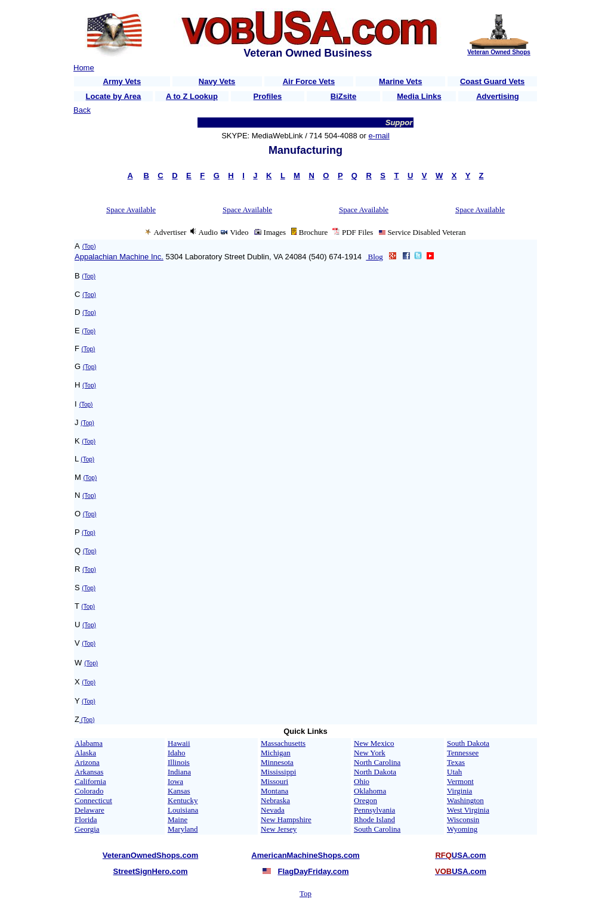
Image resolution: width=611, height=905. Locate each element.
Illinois (179, 762)
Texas (456, 762)
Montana (274, 790)
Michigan (276, 752)
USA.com (460, 855)
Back (82, 110)
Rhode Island (374, 819)
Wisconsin (463, 819)
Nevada (273, 809)
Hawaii (179, 743)
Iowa (175, 781)
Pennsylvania (374, 809)
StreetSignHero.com (150, 871)
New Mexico (374, 743)
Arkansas (89, 771)
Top (305, 893)
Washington (465, 800)
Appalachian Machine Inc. (119, 256)
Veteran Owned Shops (498, 52)
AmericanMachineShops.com (305, 855)
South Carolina (377, 829)
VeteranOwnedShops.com (150, 855)
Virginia (459, 790)
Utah (454, 771)
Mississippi (278, 771)
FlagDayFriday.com (313, 871)
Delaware (89, 809)
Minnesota (277, 762)
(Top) (89, 246)
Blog (374, 256)
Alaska (85, 752)
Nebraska (275, 800)
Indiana (179, 771)
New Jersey (279, 829)
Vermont (460, 781)
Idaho (177, 752)
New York (369, 752)
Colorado (89, 790)
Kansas (179, 790)
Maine (177, 819)
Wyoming (462, 829)
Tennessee (463, 752)
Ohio (361, 781)
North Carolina (377, 762)
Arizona (87, 762)
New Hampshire (286, 819)
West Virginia (468, 809)
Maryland (183, 829)
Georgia (87, 829)
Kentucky (183, 800)
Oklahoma (370, 790)
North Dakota (375, 771)
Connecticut (93, 800)
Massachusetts (283, 743)
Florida (86, 819)
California (90, 781)
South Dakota (468, 743)
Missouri (274, 781)
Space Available (131, 209)
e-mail (378, 135)
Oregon (365, 800)
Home (83, 67)
